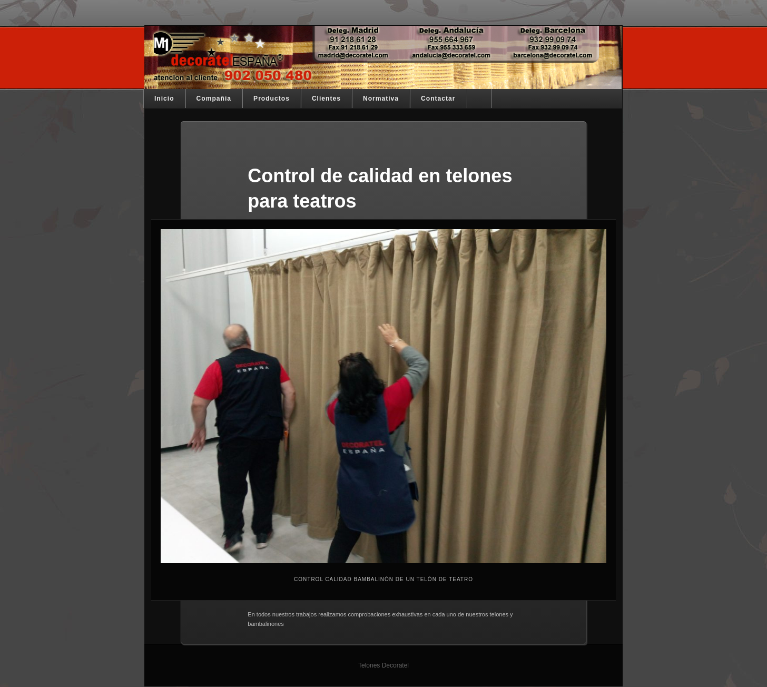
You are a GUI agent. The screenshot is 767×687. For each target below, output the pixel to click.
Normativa (381, 98)
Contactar (438, 98)
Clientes (326, 98)
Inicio (164, 98)
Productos (271, 98)
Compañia (213, 98)
